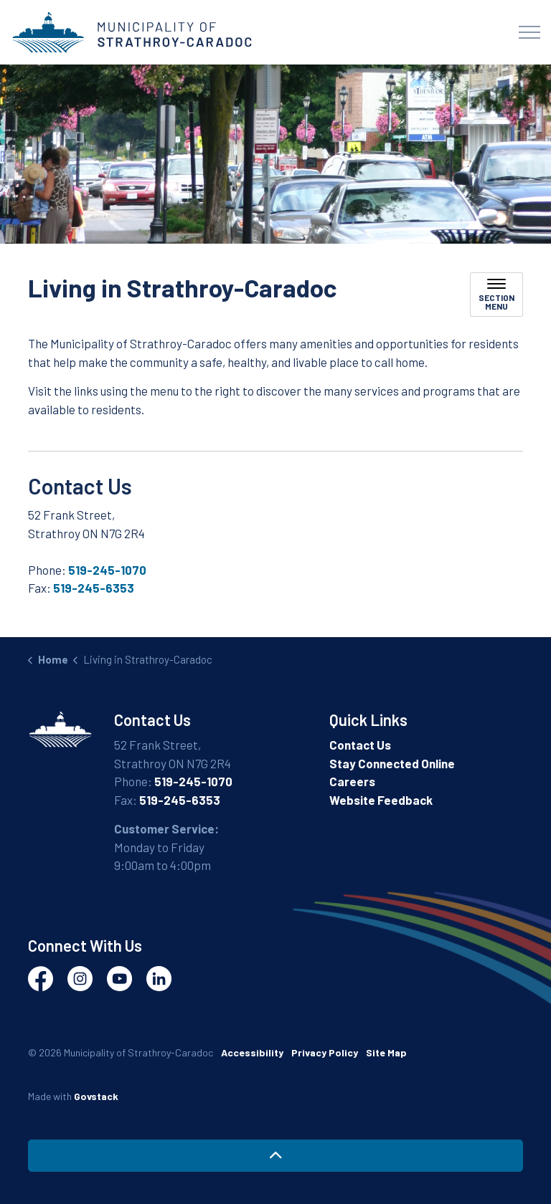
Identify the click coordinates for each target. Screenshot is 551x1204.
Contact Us (360, 744)
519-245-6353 (93, 587)
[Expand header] (529, 32)
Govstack (96, 1096)
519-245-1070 (107, 570)
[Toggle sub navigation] (496, 294)
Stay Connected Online (392, 763)
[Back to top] (275, 1156)
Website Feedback (381, 800)
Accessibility (252, 1052)
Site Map (386, 1052)
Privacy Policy (324, 1052)
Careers (352, 781)
